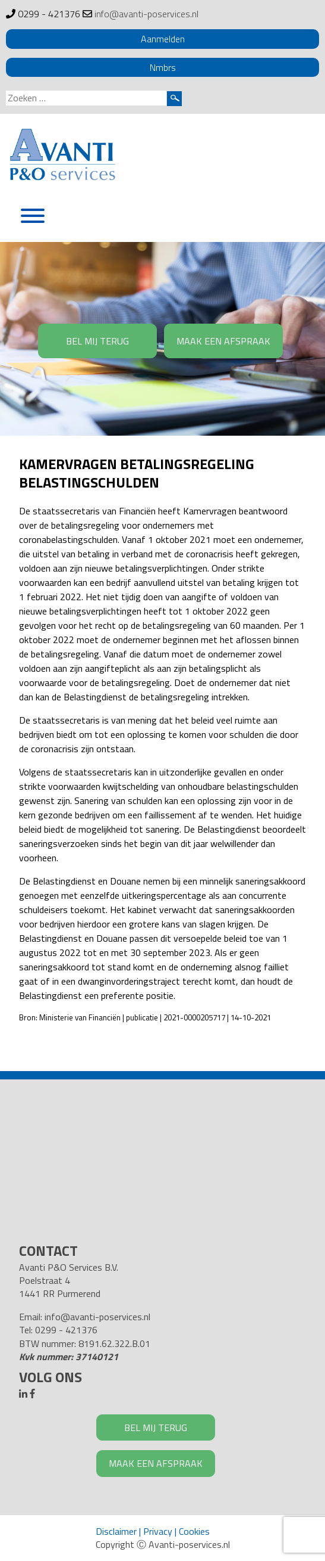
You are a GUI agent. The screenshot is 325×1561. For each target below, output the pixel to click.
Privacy (157, 1531)
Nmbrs (163, 67)
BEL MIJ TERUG (97, 341)
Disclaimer (116, 1531)
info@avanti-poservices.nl (146, 14)
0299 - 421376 (49, 14)
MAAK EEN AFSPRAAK (223, 341)
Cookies (194, 1531)
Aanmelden (163, 39)
